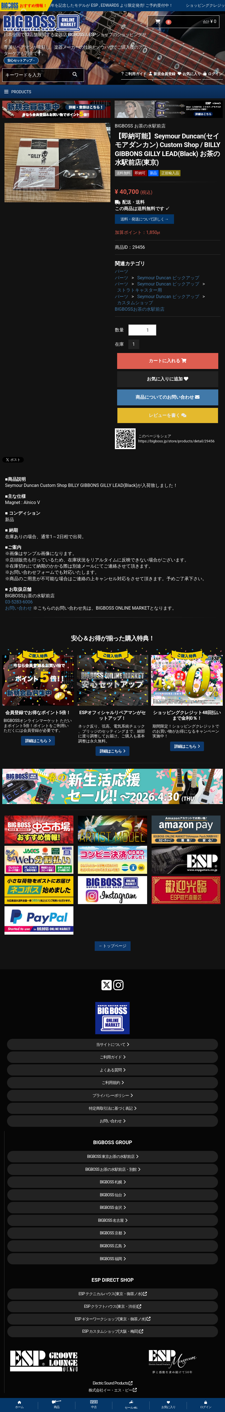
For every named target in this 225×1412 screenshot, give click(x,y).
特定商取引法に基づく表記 (111, 1108)
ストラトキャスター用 (139, 290)
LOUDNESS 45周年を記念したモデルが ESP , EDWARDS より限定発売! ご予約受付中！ (114, 5)
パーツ (121, 271)
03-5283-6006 (19, 602)
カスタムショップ (135, 302)
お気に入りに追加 (167, 379)
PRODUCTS (17, 92)
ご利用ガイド (133, 74)
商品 (56, 1404)
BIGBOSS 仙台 (111, 1195)
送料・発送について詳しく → (144, 219)
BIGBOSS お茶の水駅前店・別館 (110, 1169)
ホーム (19, 1405)
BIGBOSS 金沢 (111, 1207)
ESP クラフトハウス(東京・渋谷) (113, 1306)
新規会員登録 (161, 74)
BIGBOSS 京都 (111, 1233)
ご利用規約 (111, 1082)
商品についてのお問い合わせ (168, 397)
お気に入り (189, 74)
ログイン (212, 74)
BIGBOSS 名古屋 (111, 1220)
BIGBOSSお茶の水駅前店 (139, 309)
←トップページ (112, 946)
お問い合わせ (18, 608)
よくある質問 (111, 1070)
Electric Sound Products (113, 1383)
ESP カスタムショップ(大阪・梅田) (112, 1331)
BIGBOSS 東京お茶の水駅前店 (111, 1156)
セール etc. (131, 1404)
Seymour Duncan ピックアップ (168, 277)
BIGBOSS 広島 (111, 1246)
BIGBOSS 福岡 (111, 1259)
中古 (94, 1404)
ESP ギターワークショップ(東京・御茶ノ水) (112, 1319)
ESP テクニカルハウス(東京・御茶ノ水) (112, 1294)
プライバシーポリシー (110, 1095)
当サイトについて (110, 1044)
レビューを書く (167, 415)
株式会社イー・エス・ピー (113, 1390)
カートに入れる (167, 360)
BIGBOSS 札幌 (111, 1182)
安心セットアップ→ (21, 60)
